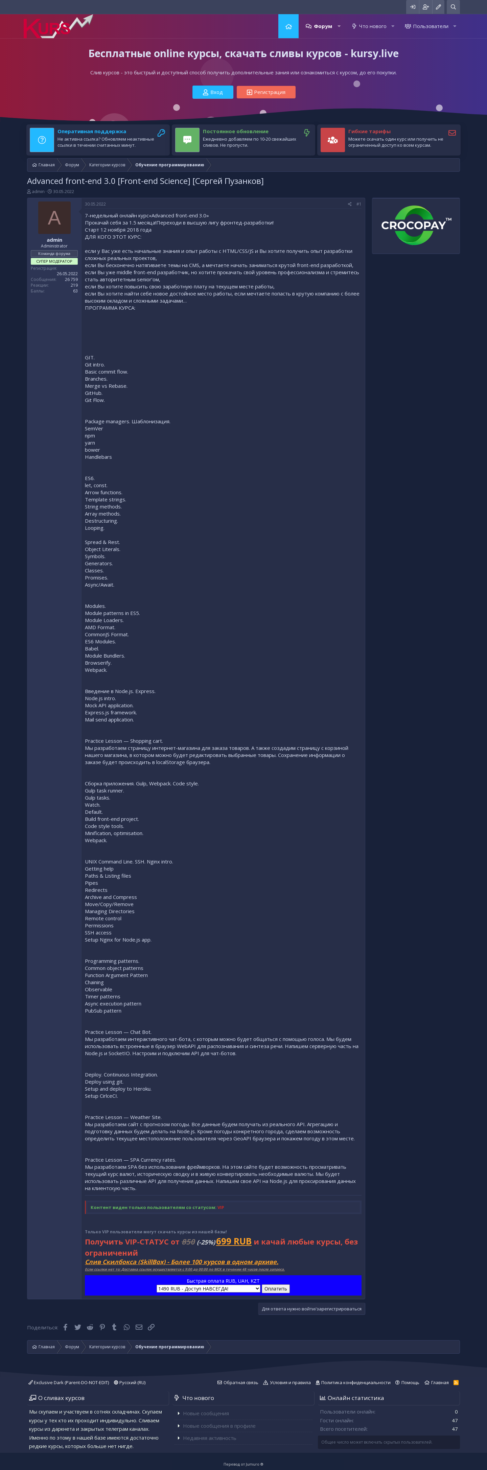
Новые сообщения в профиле (219, 1425)
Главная (288, 26)
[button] (339, 26)
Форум (323, 26)
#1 (359, 204)
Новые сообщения (206, 1413)
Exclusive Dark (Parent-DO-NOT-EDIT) (68, 1382)
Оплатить (275, 1288)
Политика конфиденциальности (356, 1382)
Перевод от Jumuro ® (243, 1464)
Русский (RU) (129, 1382)
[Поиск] (453, 7)
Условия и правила (290, 1382)
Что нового (373, 26)
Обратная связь (241, 1382)
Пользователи (430, 26)
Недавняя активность (209, 1438)
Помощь (410, 1382)
